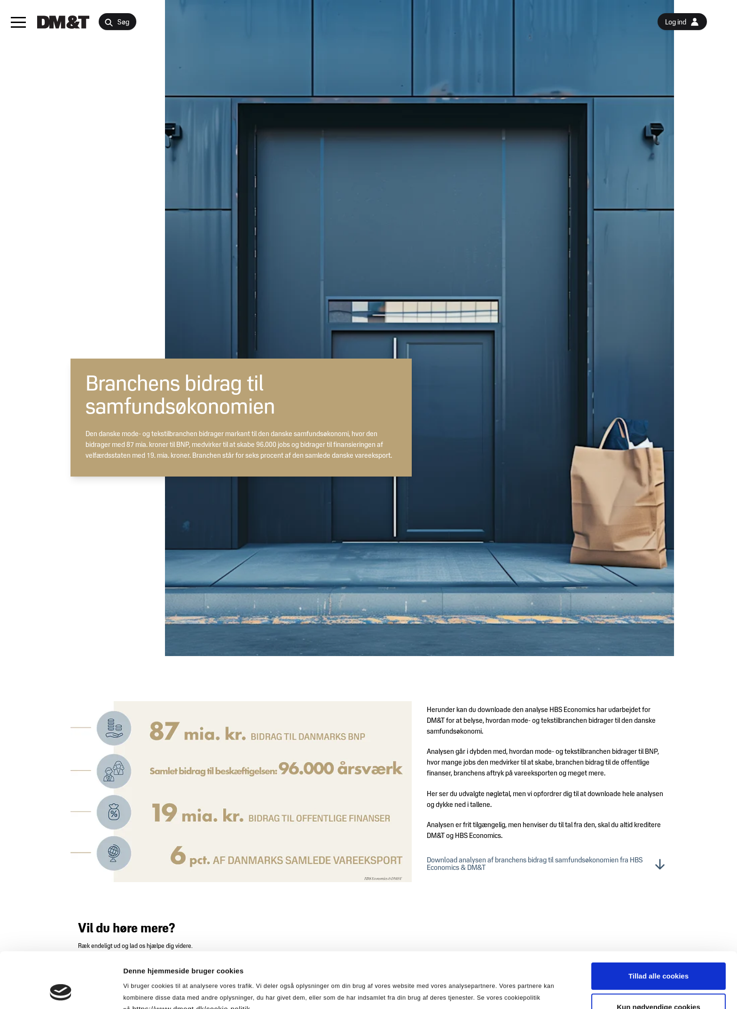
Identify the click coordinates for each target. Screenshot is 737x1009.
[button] (18, 22)
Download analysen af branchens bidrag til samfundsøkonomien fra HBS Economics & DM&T (546, 864)
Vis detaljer (489, 990)
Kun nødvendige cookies (658, 955)
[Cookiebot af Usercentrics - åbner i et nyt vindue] (61, 991)
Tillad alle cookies (658, 924)
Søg (116, 23)
